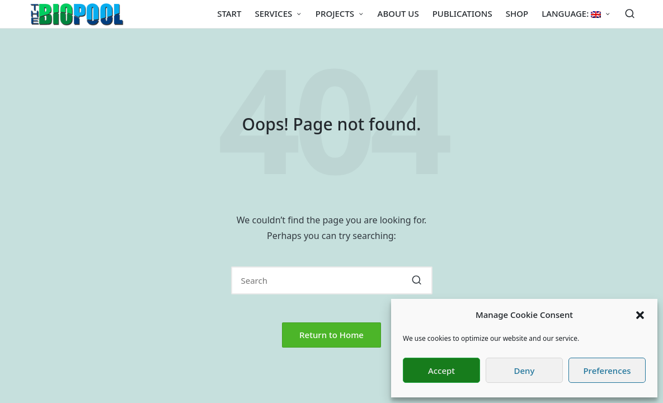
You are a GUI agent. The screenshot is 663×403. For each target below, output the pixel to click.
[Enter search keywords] (331, 280)
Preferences (607, 370)
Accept (441, 370)
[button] (640, 315)
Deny (524, 370)
